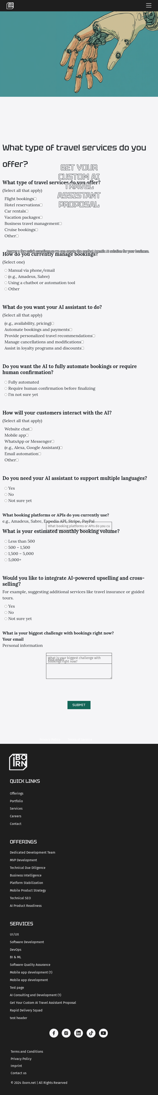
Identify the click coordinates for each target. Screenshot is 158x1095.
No (11, 494)
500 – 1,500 (19, 547)
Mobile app (15, 435)
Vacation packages (22, 217)
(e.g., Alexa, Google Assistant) (32, 447)
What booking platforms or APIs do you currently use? (55, 514)
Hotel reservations (22, 204)
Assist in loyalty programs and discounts (43, 348)
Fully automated (23, 382)
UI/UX (14, 934)
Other (10, 235)
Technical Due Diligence (27, 868)
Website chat (17, 428)
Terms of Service (80, 740)
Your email (13, 639)
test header (18, 1018)
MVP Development (23, 860)
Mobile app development (29, 980)
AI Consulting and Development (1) (35, 995)
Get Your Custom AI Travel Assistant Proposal (43, 1003)
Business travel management (32, 223)
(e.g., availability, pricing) (28, 323)
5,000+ (14, 559)
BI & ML (15, 957)
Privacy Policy (50, 740)
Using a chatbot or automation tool (41, 282)
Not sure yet (20, 500)
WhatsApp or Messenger (28, 441)
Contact (15, 824)
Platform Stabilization (26, 883)
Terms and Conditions (27, 1052)
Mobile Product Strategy (28, 890)
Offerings (16, 793)
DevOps (15, 950)
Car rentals (15, 211)
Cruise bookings (20, 229)
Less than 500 (21, 541)
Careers (15, 816)
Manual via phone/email (31, 270)
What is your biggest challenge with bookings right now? (58, 633)
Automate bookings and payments (37, 329)
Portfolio (16, 801)
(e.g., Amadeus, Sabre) (28, 276)
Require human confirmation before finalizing (51, 388)
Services (16, 808)
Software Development (27, 942)
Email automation (21, 453)
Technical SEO (20, 898)
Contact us (18, 1073)
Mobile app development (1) (31, 972)
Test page (17, 988)
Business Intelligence (26, 875)
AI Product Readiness (26, 906)
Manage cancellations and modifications (43, 341)
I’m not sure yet (23, 394)
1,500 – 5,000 (21, 553)
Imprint (16, 1066)
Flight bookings (19, 198)
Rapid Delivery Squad (26, 1010)
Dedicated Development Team (32, 852)
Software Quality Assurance (30, 965)
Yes (11, 488)
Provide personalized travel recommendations (48, 335)
